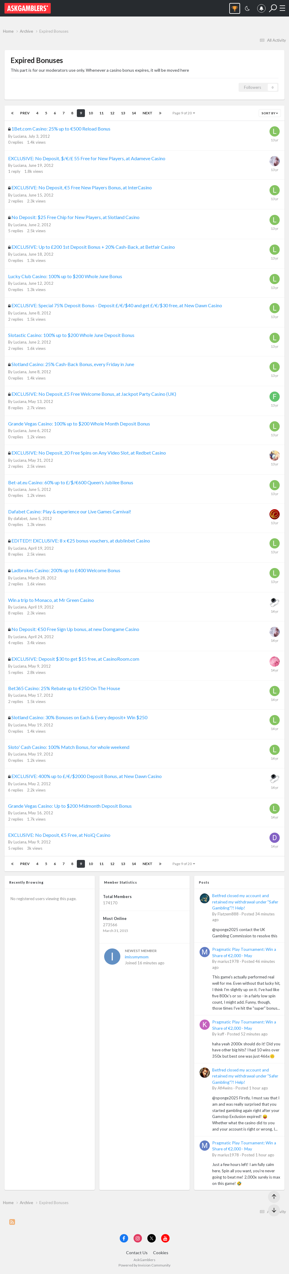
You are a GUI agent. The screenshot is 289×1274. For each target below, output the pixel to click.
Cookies (160, 1252)
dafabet (20, 518)
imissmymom (137, 956)
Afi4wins (225, 1088)
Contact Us (137, 1252)
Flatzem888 (228, 914)
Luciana (20, 136)
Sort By (270, 113)
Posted (247, 1034)
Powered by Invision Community (144, 1265)
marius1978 (228, 961)
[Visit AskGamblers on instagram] (138, 1238)
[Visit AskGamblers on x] (151, 1238)
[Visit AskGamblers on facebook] (124, 1238)
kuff (221, 1034)
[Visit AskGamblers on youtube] (165, 1238)
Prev (25, 113)
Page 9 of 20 (184, 113)
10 (91, 113)
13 (123, 113)
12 (112, 113)
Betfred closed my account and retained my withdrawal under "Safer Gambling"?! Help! (245, 901)
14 (134, 113)
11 (101, 113)
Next (147, 113)
